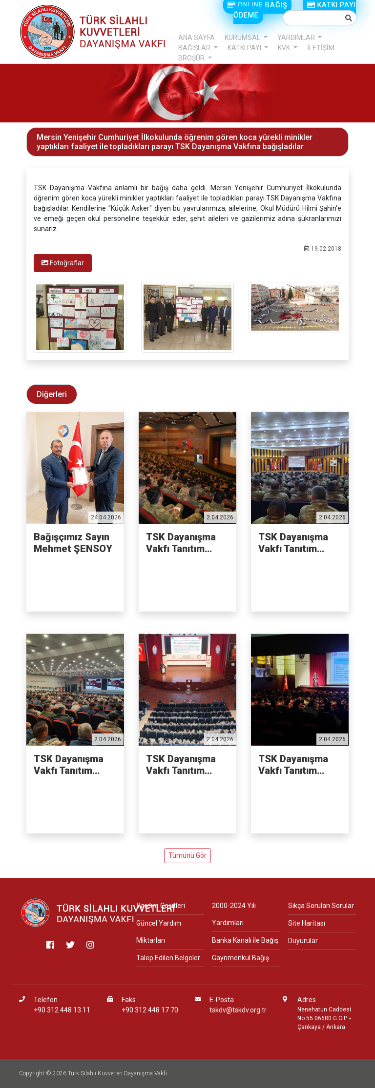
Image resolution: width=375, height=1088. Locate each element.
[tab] (63, 263)
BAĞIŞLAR (195, 48)
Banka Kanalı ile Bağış (245, 940)
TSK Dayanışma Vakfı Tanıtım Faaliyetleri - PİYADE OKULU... (184, 542)
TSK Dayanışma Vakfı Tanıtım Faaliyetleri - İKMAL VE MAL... (296, 542)
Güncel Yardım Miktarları (158, 931)
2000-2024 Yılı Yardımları (234, 914)
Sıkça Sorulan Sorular (321, 906)
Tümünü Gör (187, 855)
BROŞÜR (192, 58)
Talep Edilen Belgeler (168, 958)
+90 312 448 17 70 (150, 1010)
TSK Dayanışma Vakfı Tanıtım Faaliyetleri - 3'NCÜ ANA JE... (70, 764)
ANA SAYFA (196, 37)
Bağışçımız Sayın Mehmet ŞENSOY (73, 542)
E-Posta (221, 1000)
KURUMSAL (243, 37)
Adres (306, 1000)
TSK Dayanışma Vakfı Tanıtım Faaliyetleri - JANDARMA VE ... (186, 764)
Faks (129, 1000)
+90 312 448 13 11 (62, 1010)
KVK (285, 48)
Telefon (46, 1000)
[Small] (312, 17)
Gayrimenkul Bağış (240, 958)
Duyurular (303, 941)
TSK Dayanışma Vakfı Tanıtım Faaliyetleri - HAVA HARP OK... (297, 764)
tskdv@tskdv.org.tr (238, 1010)
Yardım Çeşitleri (160, 906)
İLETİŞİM (320, 48)
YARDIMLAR (296, 37)
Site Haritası (306, 923)
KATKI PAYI (245, 48)
